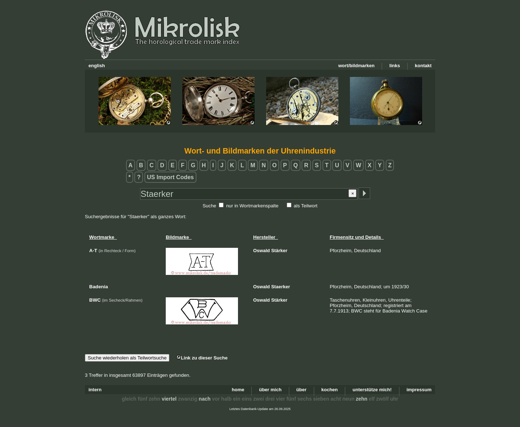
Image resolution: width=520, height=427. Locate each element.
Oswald (261, 250)
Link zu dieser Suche (202, 358)
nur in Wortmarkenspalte (252, 205)
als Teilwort (305, 205)
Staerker (280, 286)
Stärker (279, 250)
